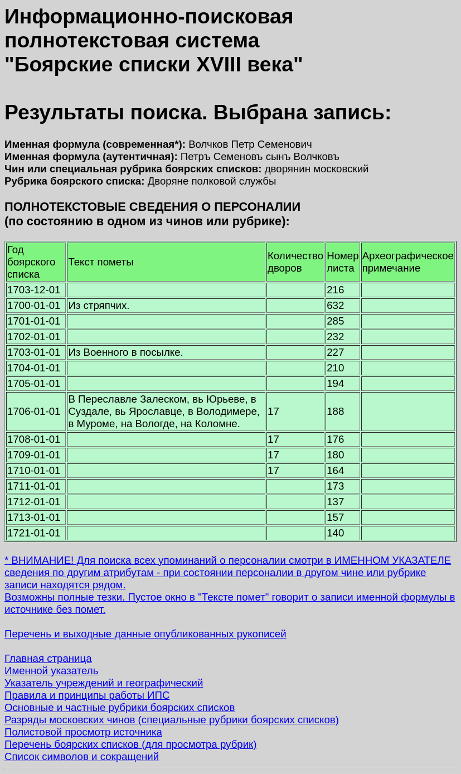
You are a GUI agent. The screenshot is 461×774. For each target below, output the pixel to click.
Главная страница (48, 658)
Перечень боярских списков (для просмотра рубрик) (130, 744)
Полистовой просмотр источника (83, 732)
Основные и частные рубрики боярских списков (119, 707)
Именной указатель (51, 670)
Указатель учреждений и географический (103, 683)
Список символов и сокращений (81, 756)
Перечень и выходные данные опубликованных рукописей (145, 634)
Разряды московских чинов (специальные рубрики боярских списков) (171, 719)
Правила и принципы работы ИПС (86, 695)
